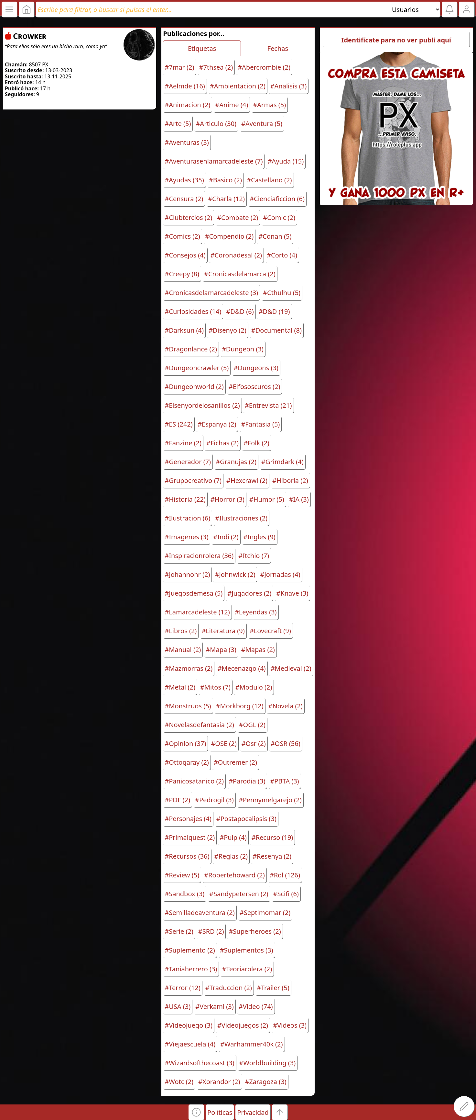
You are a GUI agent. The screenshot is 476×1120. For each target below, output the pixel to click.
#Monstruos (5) (188, 706)
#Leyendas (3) (256, 612)
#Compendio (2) (229, 236)
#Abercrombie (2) (264, 67)
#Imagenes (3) (186, 536)
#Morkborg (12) (240, 706)
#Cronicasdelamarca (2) (240, 273)
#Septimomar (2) (265, 912)
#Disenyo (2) (227, 330)
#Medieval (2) (291, 668)
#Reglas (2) (231, 856)
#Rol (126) (285, 875)
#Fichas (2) (222, 443)
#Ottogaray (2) (187, 762)
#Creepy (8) (182, 273)
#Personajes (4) (188, 818)
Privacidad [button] (252, 1112)
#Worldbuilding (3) (267, 1062)
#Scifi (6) (286, 893)
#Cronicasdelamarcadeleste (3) (211, 292)
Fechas (277, 48)
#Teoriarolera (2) (247, 969)
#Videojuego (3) (188, 1025)
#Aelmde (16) (185, 86)
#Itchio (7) (253, 555)
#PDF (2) (177, 799)
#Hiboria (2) (290, 480)
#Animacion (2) (187, 104)
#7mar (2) (179, 67)
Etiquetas (202, 48)
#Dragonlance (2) (191, 349)
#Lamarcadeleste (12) (197, 612)
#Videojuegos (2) (242, 1025)
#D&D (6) (240, 311)
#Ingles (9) (259, 536)
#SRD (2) (211, 931)
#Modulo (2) (253, 687)
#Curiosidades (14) (193, 311)
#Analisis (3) (288, 86)
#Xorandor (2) (219, 1081)
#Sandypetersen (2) (238, 893)
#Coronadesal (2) (236, 255)
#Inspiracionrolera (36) (199, 555)
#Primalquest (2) (190, 837)
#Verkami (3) (214, 1006)
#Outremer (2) (235, 762)
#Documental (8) (276, 330)
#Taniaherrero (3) (191, 969)
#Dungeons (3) (255, 367)
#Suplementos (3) (246, 950)
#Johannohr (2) (187, 574)
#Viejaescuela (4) (190, 1044)
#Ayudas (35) (184, 180)
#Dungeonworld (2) (194, 386)
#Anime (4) (231, 104)
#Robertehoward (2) (234, 875)
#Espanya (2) (217, 424)
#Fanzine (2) (183, 443)
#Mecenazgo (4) (241, 668)
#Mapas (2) (258, 649)
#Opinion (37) (185, 743)
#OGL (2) (252, 724)
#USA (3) (177, 1006)
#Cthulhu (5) (281, 292)
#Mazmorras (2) (188, 668)
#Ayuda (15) (285, 161)
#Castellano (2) (269, 180)
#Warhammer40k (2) (251, 1044)
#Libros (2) (181, 630)
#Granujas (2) (236, 461)
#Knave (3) (292, 593)
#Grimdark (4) (282, 461)
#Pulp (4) (233, 837)
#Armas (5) (269, 104)
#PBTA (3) (284, 781)
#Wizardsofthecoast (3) (199, 1062)
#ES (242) (179, 424)
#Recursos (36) (187, 856)
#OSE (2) (223, 743)
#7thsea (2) (216, 67)
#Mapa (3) (221, 649)
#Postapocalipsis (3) (246, 818)
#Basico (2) (225, 180)
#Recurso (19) (272, 837)
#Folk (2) (256, 443)
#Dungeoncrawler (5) (197, 367)
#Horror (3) (227, 499)
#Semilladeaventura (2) (199, 912)
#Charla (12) (226, 198)
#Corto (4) (282, 255)
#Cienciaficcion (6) (277, 198)
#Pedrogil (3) (214, 799)
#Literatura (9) (222, 630)
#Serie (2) (179, 931)
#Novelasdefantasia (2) (199, 724)
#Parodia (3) (247, 781)
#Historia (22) (185, 499)
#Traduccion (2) (228, 987)
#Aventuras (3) (187, 142)
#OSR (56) (285, 743)
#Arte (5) (178, 123)
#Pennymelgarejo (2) (270, 799)
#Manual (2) (183, 649)
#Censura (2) (184, 198)
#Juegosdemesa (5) (193, 593)
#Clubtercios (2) (188, 217)
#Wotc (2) (179, 1081)
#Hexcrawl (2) (246, 480)
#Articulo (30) (216, 123)
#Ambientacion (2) (237, 86)
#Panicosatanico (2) (194, 781)
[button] (196, 1112)
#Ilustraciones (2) (241, 518)
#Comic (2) (279, 217)
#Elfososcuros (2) (254, 386)
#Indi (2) (225, 536)
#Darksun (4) (184, 330)
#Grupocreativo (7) (193, 480)
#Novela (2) (285, 706)
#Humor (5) (266, 499)
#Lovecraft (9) (270, 630)
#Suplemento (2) (190, 950)
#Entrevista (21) (268, 405)
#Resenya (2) (272, 856)
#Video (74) (256, 1006)
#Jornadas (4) (280, 574)
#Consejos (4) (185, 255)
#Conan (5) (274, 236)
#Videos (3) (290, 1025)
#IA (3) (299, 499)
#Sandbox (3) (184, 893)
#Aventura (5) (261, 123)
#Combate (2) (237, 217)
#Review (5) (182, 875)
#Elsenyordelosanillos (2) (202, 405)
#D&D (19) (274, 311)
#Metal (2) (180, 687)
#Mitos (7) (215, 687)
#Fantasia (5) (260, 424)
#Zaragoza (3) (266, 1081)
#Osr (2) (254, 743)
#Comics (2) (182, 236)
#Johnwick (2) (235, 574)
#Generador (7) (188, 461)
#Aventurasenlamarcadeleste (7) (214, 161)
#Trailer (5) (273, 987)
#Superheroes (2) (255, 931)
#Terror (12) (182, 987)
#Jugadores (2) (249, 593)
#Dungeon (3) (243, 349)
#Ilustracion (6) (187, 518)
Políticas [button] (219, 1112)
